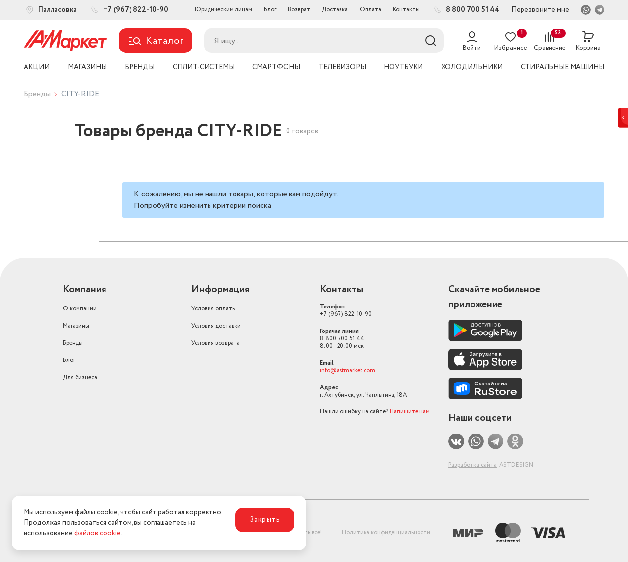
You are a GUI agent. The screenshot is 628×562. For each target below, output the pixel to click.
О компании (80, 308)
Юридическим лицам (223, 9)
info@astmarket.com (347, 370)
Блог (270, 9)
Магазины (76, 326)
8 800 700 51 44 (342, 339)
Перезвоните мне (540, 9)
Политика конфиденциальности (386, 532)
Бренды (37, 94)
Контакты (406, 9)
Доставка (335, 9)
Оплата (370, 9)
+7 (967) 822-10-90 (346, 310)
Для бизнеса (80, 377)
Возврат (299, 9)
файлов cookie (97, 533)
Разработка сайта (472, 465)
